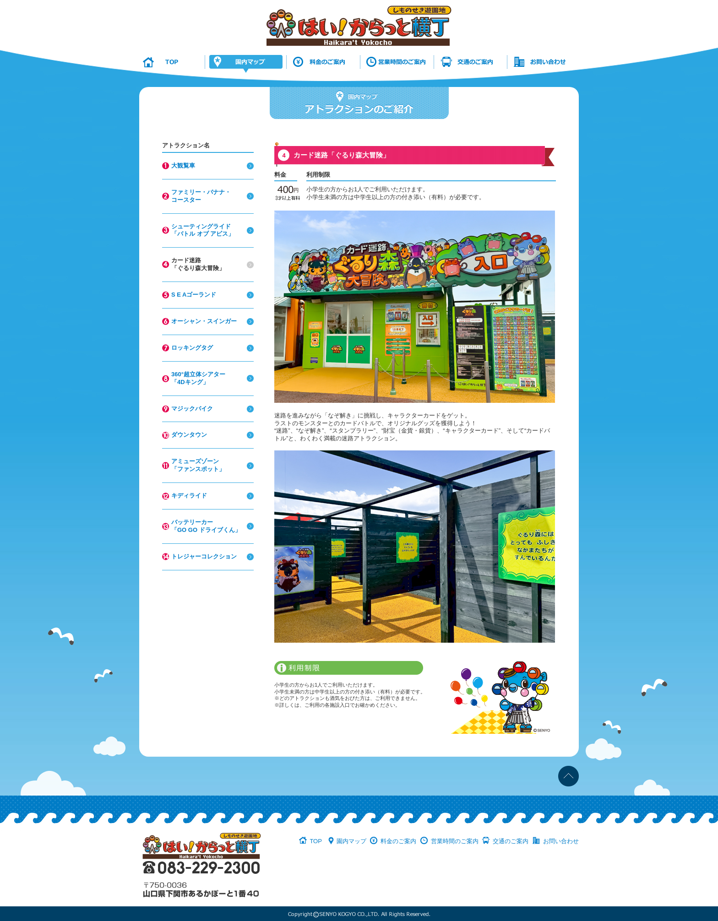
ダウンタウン (189, 434)
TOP (316, 841)
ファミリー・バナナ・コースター (201, 196)
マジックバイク (192, 408)
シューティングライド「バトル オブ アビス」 (202, 230)
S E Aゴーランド (193, 294)
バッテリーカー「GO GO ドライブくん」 (206, 526)
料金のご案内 (398, 841)
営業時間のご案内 (455, 841)
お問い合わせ (561, 841)
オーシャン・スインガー (204, 321)
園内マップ (351, 841)
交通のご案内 (510, 841)
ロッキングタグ (192, 347)
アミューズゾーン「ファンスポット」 (198, 465)
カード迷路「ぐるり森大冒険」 (198, 264)
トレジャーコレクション (204, 556)
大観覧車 (183, 165)
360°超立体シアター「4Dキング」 (198, 378)
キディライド (189, 495)
